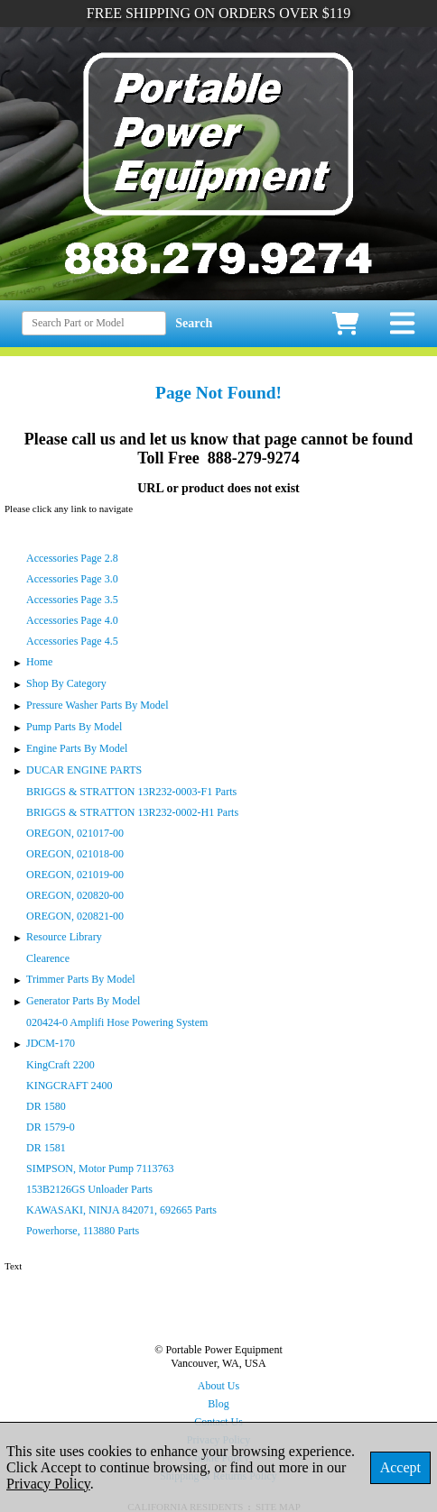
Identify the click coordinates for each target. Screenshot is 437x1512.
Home (39, 661)
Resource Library (64, 936)
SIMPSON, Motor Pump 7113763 (100, 1168)
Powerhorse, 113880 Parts (82, 1230)
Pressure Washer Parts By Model (97, 705)
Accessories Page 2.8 (72, 558)
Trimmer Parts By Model (80, 979)
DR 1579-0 (50, 1127)
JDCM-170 (50, 1043)
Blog (218, 1403)
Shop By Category (66, 683)
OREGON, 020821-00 (75, 916)
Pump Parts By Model (74, 726)
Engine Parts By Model (76, 748)
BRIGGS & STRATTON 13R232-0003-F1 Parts (131, 791)
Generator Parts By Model (83, 1000)
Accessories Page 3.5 (72, 599)
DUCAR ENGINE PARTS (84, 770)
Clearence (48, 958)
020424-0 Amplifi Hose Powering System (117, 1022)
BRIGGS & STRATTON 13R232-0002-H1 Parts (132, 812)
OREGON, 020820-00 (75, 895)
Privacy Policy (48, 1483)
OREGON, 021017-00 (75, 833)
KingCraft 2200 (60, 1064)
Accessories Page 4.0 (72, 620)
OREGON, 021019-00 (75, 874)
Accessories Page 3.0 (72, 579)
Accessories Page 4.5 (72, 641)
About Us (218, 1385)
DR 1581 (46, 1147)
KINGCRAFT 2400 (69, 1085)
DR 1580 (46, 1106)
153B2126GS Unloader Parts (89, 1189)
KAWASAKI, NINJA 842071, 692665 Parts (121, 1210)
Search (193, 323)
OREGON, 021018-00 (75, 854)
